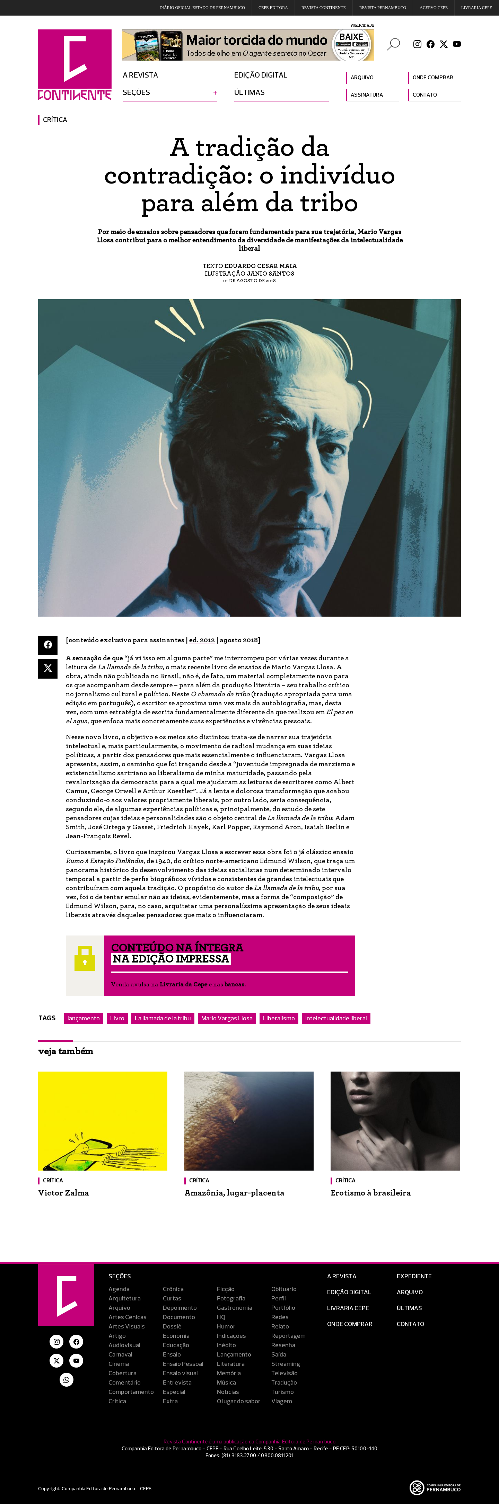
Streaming (285, 1364)
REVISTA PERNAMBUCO (382, 7)
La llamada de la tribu (163, 1018)
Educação (176, 1345)
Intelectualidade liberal (336, 1018)
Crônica (173, 1289)
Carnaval (120, 1355)
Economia (176, 1336)
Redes (280, 1317)
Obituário (284, 1289)
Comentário (124, 1383)
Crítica (55, 120)
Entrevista (177, 1383)
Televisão (284, 1373)
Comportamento (131, 1392)
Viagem (281, 1401)
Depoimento (180, 1308)
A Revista (342, 1276)
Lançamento (234, 1355)
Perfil (278, 1299)
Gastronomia (234, 1308)
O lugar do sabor (239, 1401)
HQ (221, 1317)
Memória (229, 1373)
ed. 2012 (202, 640)
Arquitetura (124, 1299)
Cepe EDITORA (273, 7)
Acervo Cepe (434, 7)
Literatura (231, 1364)
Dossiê (172, 1327)
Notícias (228, 1392)
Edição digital (261, 75)
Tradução (284, 1383)
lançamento (84, 1018)
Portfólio (283, 1308)
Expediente (414, 1276)
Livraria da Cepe (183, 985)
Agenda (119, 1289)
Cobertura (122, 1373)
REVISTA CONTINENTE (323, 7)
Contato (425, 95)
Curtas (172, 1299)
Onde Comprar (350, 1324)
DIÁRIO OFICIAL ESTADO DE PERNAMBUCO (202, 7)
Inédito (226, 1345)
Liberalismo (279, 1018)
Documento (179, 1317)
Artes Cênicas (127, 1317)
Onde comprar (433, 78)
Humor (226, 1327)
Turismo (282, 1392)
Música (226, 1383)
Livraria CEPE (476, 7)
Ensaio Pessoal (183, 1364)
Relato (280, 1327)
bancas (234, 985)
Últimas (249, 93)
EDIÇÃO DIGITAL (349, 1292)
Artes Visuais (126, 1327)
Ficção (226, 1289)
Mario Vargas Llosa (227, 1018)
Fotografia (231, 1299)
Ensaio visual (180, 1373)
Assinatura (367, 95)
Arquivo (362, 78)
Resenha (283, 1345)
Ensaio (172, 1355)
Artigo (117, 1336)
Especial (174, 1392)
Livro (117, 1018)
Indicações (231, 1336)
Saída (278, 1355)
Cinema (118, 1364)
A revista (140, 75)
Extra (170, 1401)
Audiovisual (124, 1345)
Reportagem (288, 1336)
